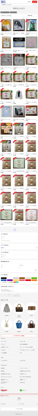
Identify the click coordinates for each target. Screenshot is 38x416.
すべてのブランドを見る (19, 335)
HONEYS (19, 247)
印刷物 (26, 66)
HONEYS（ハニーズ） (5, 12)
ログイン (29, 1)
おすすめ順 (9, 15)
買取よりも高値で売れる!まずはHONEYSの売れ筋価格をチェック (19, 290)
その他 (1, 135)
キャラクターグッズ (3, 66)
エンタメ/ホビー (13, 12)
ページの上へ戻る (19, 408)
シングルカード (15, 135)
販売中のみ (3, 15)
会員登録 (34, 1)
